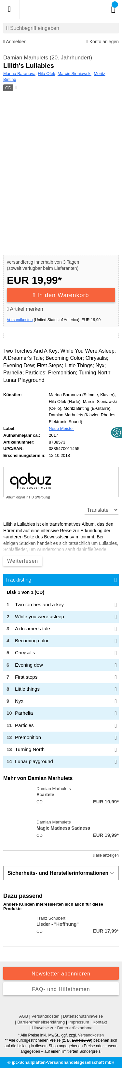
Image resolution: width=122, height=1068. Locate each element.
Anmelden (14, 41)
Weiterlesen (22, 561)
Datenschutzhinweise (83, 1016)
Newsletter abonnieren (61, 973)
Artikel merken (25, 309)
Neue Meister (61, 428)
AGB (23, 1016)
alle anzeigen (106, 855)
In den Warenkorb (61, 295)
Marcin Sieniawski (74, 73)
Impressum (78, 1022)
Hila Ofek (46, 73)
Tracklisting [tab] (18, 580)
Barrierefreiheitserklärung (41, 1022)
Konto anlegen (103, 41)
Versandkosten (20, 320)
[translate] (101, 510)
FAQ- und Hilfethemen (61, 989)
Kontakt (100, 1022)
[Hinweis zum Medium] (15, 88)
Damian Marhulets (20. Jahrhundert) (47, 58)
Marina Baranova (19, 73)
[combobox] (61, 28)
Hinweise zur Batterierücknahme (62, 1027)
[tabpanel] (61, 679)
